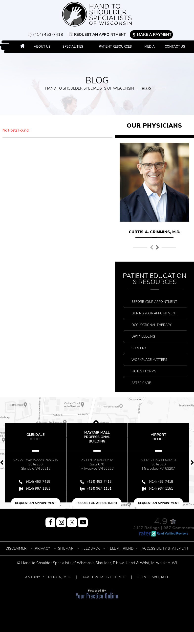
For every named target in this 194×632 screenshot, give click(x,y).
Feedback (91, 548)
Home (22, 46)
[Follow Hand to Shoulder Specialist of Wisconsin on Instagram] (61, 522)
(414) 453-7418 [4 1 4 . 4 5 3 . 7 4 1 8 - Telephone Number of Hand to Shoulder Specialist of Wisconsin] (48, 34)
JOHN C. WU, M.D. (152, 577)
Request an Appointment (100, 34)
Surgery (138, 348)
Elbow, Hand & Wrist (131, 562)
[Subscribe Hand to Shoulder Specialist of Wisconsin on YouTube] (83, 522)
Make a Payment (154, 34)
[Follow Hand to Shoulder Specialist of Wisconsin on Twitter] (72, 522)
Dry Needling (143, 336)
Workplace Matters (149, 360)
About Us (42, 46)
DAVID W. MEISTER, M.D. (104, 577)
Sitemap (66, 548)
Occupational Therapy (151, 325)
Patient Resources (115, 46)
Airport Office (158, 436)
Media (149, 46)
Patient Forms (143, 371)
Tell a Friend (121, 548)
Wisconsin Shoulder (94, 562)
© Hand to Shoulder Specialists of (46, 562)
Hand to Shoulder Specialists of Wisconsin (89, 88)
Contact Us (175, 46)
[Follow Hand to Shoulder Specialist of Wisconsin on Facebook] (50, 522)
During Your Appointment (154, 313)
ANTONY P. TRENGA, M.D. (48, 577)
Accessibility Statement (165, 548)
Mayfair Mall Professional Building (97, 437)
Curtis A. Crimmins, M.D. (154, 232)
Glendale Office (35, 436)
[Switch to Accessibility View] (7, 621)
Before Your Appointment (154, 302)
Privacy (42, 548)
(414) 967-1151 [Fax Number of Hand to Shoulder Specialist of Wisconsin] (38, 488)
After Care (141, 383)
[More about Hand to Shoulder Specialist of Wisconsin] (97, 14)
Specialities (73, 46)
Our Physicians (154, 126)
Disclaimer (16, 548)
